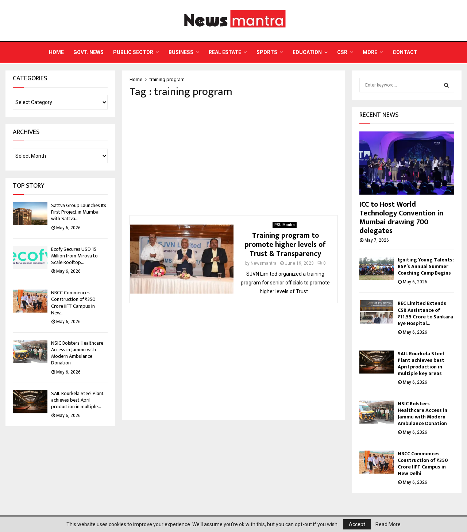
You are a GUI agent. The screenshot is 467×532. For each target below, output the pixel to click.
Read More (388, 524)
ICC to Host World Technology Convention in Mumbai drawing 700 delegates (401, 217)
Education (307, 52)
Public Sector (133, 52)
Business (181, 52)
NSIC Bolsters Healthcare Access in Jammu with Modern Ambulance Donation (77, 353)
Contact (405, 52)
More (370, 52)
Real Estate (225, 52)
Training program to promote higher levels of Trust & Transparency (285, 244)
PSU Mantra (284, 225)
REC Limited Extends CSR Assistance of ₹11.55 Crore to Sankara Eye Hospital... (425, 313)
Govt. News (88, 52)
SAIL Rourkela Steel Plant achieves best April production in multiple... (77, 400)
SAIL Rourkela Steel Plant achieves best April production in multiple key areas (421, 363)
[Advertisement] (233, 157)
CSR (342, 52)
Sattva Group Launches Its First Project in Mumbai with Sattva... (78, 212)
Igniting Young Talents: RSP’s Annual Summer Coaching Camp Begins (426, 266)
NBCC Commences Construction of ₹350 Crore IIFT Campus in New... (73, 302)
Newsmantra (264, 263)
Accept (357, 524)
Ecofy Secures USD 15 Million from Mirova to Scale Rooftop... (74, 256)
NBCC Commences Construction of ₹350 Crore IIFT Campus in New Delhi (423, 463)
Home (56, 52)
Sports (266, 52)
